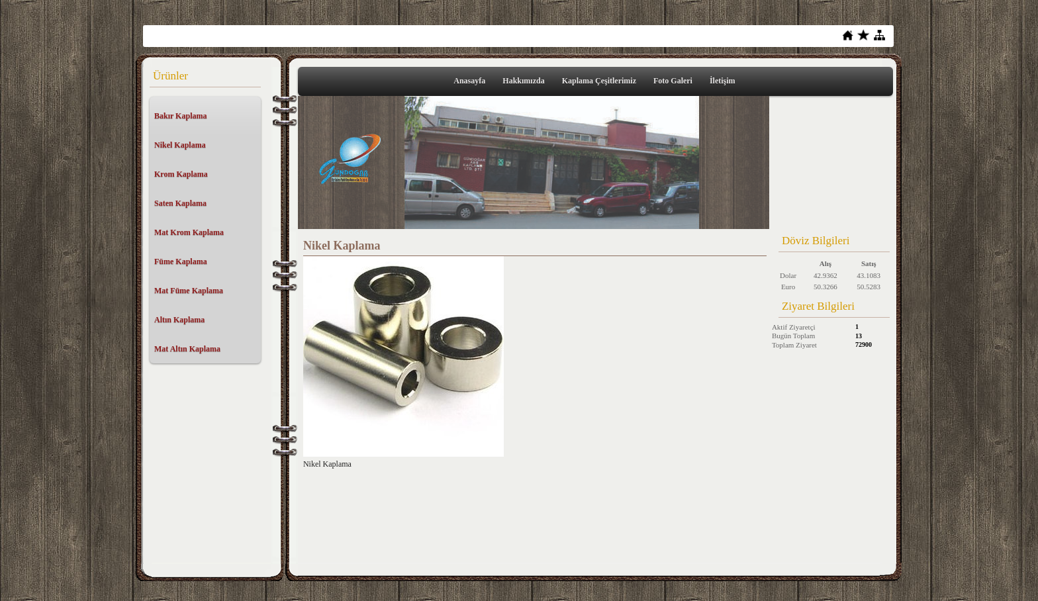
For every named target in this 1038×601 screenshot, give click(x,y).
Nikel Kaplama (180, 145)
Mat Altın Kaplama (187, 348)
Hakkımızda (523, 80)
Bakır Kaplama (180, 115)
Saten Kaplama (180, 203)
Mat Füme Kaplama (188, 290)
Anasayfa (469, 80)
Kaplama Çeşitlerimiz (599, 80)
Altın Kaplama (179, 319)
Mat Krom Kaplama (189, 232)
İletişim (722, 80)
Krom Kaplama (181, 174)
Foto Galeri (672, 80)
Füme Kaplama (180, 261)
